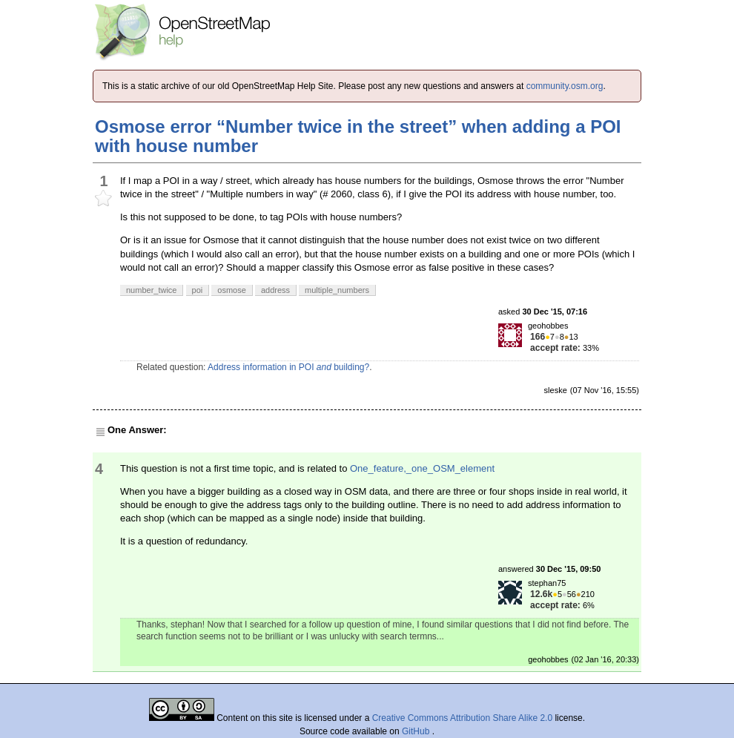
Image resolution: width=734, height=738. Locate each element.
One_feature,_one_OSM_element (422, 468)
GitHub (417, 731)
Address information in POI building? (288, 367)
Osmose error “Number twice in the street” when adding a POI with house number (358, 136)
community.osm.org (565, 86)
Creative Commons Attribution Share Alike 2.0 (462, 718)
